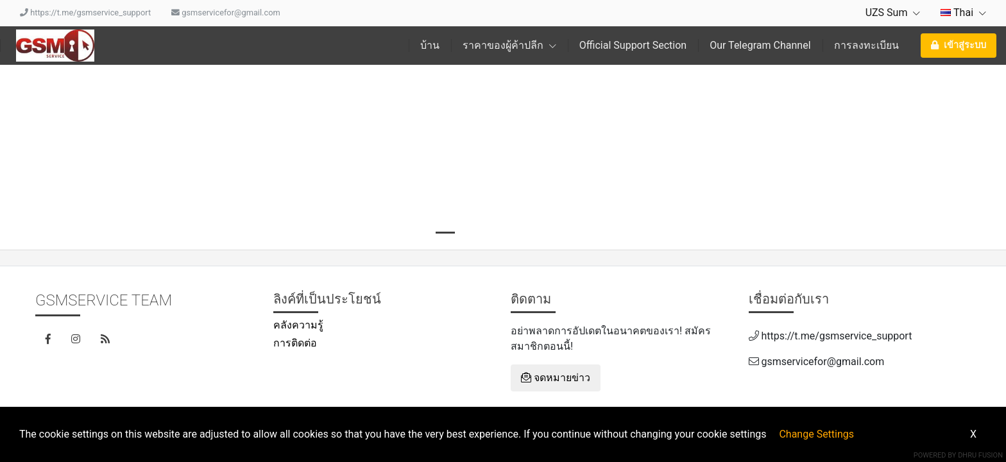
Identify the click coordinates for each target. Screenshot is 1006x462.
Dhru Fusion (980, 455)
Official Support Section (632, 45)
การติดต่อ (295, 343)
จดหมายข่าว (555, 378)
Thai (963, 12)
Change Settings (816, 434)
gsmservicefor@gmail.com (225, 12)
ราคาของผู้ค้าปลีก (509, 45)
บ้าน (429, 45)
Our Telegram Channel (760, 45)
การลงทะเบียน (866, 45)
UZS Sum (893, 12)
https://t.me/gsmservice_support (85, 12)
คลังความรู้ (298, 325)
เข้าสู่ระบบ (958, 45)
